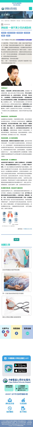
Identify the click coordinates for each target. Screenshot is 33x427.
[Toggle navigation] (30, 8)
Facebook (3, 331)
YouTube (5, 334)
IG (7, 331)
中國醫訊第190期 (27, 229)
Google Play (20, 365)
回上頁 (16, 239)
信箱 (27, 333)
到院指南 (16, 333)
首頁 (2, 20)
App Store (20, 371)
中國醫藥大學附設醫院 (16, 380)
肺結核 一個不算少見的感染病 (24, 20)
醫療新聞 (13, 20)
